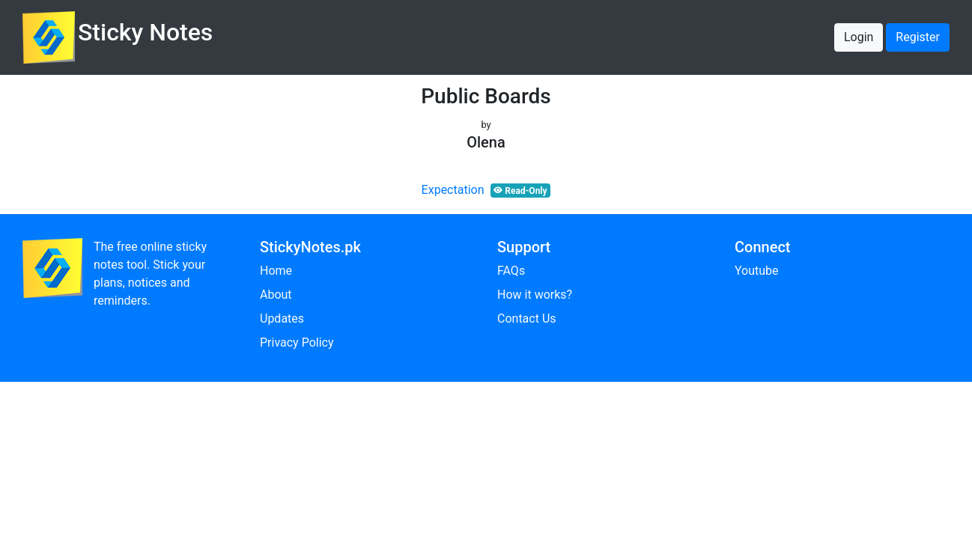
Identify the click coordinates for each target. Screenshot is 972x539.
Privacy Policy (297, 342)
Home (276, 271)
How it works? (534, 294)
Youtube (757, 271)
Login (858, 37)
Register (918, 37)
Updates (282, 318)
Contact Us (526, 318)
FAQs (511, 271)
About (276, 294)
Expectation (453, 190)
